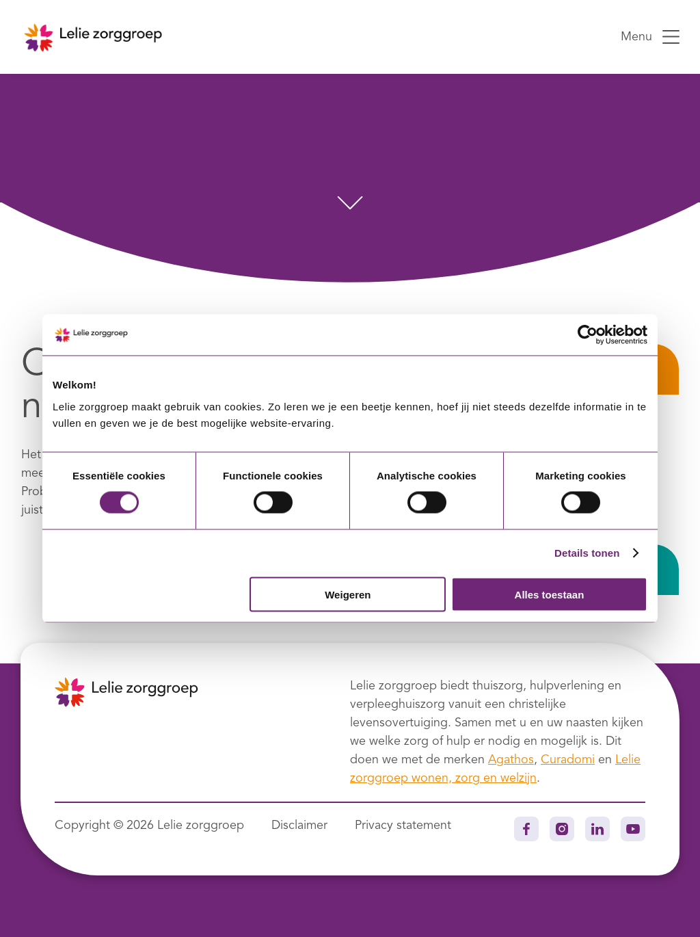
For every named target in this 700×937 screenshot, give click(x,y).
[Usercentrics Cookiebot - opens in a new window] (587, 335)
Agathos (511, 760)
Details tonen (586, 553)
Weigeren (348, 594)
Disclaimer (299, 825)
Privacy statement (403, 825)
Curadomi (568, 760)
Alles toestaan (549, 594)
